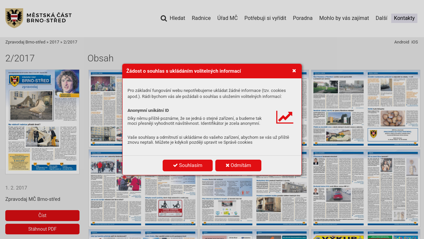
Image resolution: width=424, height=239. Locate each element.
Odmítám (238, 165)
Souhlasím (187, 165)
